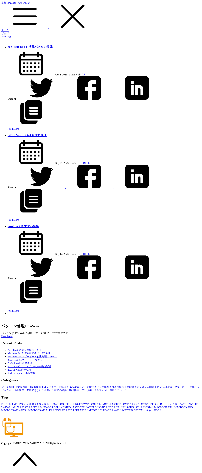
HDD (112, 407)
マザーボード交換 (185, 387)
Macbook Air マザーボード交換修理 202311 (32, 356)
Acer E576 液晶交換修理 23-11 (25, 350)
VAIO (118, 410)
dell (84, 74)
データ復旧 (9, 387)
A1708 (77, 404)
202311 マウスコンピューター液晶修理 (29, 366)
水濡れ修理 (119, 387)
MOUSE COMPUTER (125, 404)
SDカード (165, 404)
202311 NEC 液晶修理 (19, 369)
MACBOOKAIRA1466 (41, 410)
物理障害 (133, 387)
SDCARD (61, 410)
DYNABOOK (90, 404)
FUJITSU (7, 404)
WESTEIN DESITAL (134, 410)
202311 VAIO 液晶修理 (20, 363)
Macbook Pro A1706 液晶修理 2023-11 (29, 353)
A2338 (26, 407)
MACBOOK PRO (184, 407)
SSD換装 (37, 387)
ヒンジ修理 (104, 387)
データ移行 (88, 387)
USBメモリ (36, 404)
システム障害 (148, 387)
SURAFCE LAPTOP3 (87, 410)
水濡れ (49, 390)
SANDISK (152, 404)
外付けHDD (153, 410)
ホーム (5, 30)
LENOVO (105, 404)
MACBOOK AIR (164, 407)
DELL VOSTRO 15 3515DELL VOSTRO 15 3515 (81, 407)
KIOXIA (148, 407)
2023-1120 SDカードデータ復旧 (25, 359)
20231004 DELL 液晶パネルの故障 (30, 47)
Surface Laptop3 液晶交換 (21, 373)
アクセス (6, 37)
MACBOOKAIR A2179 (14, 410)
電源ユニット (117, 390)
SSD (71, 410)
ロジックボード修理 (56, 387)
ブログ (5, 33)
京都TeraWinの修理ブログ (101, 15)
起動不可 (103, 390)
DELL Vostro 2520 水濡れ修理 (27, 135)
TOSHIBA (178, 404)
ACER (35, 407)
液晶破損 (75, 387)
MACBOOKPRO (63, 404)
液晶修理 (24, 387)
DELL (86, 163)
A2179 (17, 407)
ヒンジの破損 (165, 387)
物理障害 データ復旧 (83, 390)
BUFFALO (47, 407)
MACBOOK (21, 404)
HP (118, 407)
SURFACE (107, 410)
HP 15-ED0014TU (132, 407)
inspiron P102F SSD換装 (23, 226)
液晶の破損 (61, 390)
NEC (141, 404)
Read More (13, 128)
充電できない (35, 390)
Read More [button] (7, 336)
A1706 (7, 407)
